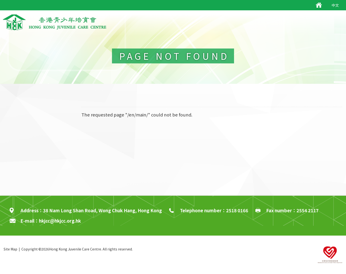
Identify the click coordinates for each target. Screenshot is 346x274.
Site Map (10, 249)
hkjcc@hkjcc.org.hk (60, 221)
